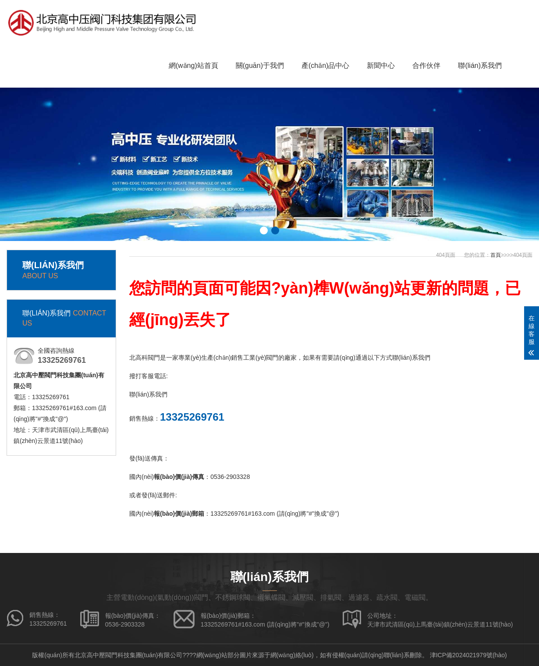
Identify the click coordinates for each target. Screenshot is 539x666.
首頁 (495, 255)
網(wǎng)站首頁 (193, 65)
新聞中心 (381, 65)
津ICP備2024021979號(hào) (468, 655)
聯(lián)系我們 (480, 65)
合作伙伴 (426, 65)
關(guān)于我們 (260, 65)
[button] (264, 230)
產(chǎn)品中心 (325, 65)
